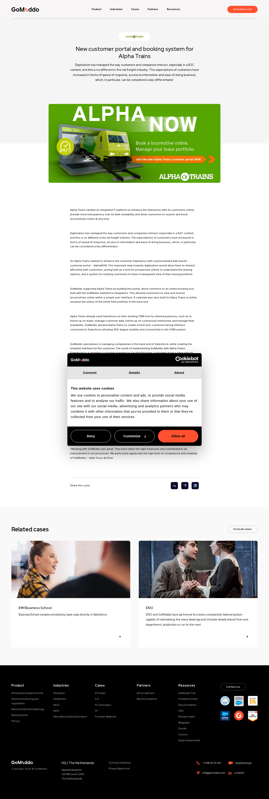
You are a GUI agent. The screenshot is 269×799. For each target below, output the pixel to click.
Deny (91, 436)
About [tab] (179, 373)
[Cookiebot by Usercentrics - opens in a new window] (178, 359)
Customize (135, 436)
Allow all (178, 436)
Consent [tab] (90, 373)
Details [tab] (134, 373)
